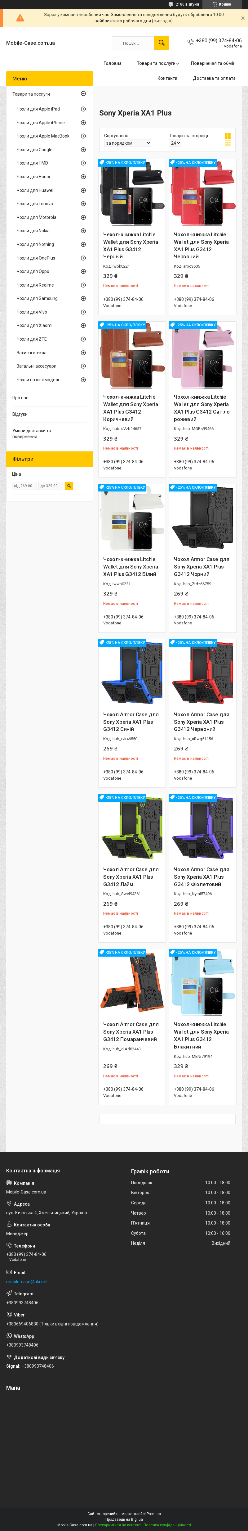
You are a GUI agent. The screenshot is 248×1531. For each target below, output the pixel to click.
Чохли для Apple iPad (38, 108)
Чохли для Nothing (35, 244)
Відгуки (20, 414)
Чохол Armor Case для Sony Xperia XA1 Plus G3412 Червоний (201, 721)
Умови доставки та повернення (31, 433)
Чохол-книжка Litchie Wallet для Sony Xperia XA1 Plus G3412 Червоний (201, 245)
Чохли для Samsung (37, 298)
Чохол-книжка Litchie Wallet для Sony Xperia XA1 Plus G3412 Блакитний (201, 1035)
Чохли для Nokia (33, 230)
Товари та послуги (156, 63)
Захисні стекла (31, 352)
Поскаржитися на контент (118, 1525)
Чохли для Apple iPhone (41, 122)
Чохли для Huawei (35, 190)
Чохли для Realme (35, 285)
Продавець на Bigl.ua (124, 1519)
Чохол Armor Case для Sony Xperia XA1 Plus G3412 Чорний (201, 566)
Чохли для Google (34, 149)
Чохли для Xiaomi (34, 325)
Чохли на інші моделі (38, 379)
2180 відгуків (187, 4)
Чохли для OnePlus (36, 258)
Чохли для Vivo (32, 312)
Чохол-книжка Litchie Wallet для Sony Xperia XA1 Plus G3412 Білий (130, 566)
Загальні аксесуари (36, 366)
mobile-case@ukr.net (27, 1281)
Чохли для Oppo (33, 271)
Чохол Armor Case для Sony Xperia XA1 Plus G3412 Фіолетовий (201, 876)
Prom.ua (154, 1514)
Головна (113, 63)
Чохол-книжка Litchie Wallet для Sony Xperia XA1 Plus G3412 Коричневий (130, 408)
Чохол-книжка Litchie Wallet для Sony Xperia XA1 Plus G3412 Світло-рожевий (203, 408)
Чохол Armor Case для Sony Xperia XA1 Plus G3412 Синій (131, 721)
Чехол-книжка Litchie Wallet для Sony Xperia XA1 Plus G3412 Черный (130, 245)
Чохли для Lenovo (35, 203)
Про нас (20, 397)
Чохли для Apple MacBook (43, 136)
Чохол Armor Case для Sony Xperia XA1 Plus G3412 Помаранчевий (131, 1031)
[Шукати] (161, 43)
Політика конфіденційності (167, 1525)
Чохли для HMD (32, 163)
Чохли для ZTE (32, 339)
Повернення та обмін (213, 63)
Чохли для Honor (34, 176)
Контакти (167, 78)
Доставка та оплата (214, 78)
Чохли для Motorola (36, 217)
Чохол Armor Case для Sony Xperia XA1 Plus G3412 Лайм (131, 876)
